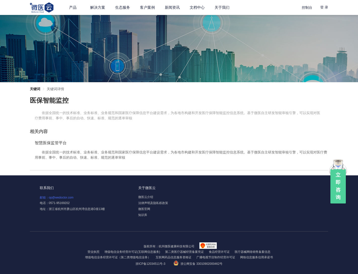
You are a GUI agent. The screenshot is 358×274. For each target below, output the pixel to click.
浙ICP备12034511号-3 (150, 264)
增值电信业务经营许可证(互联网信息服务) (132, 252)
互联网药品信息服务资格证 (173, 257)
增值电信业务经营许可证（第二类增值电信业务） (118, 257)
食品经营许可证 (219, 252)
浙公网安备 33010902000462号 (198, 264)
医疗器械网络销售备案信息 (252, 252)
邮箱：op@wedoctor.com (57, 197)
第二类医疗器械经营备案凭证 (184, 252)
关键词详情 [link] (55, 89)
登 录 (324, 7)
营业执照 (93, 252)
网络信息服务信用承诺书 (256, 257)
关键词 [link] (35, 89)
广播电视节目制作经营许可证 (215, 257)
